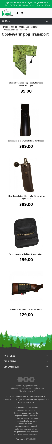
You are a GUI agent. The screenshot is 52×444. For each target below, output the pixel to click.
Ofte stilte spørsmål (27, 391)
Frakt (18, 385)
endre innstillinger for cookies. (26, 434)
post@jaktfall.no (21, 399)
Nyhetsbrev (39, 388)
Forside (5, 27)
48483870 (7, 399)
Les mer (30, 432)
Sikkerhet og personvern (20, 388)
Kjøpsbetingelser (30, 385)
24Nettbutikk (31, 439)
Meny (6, 21)
